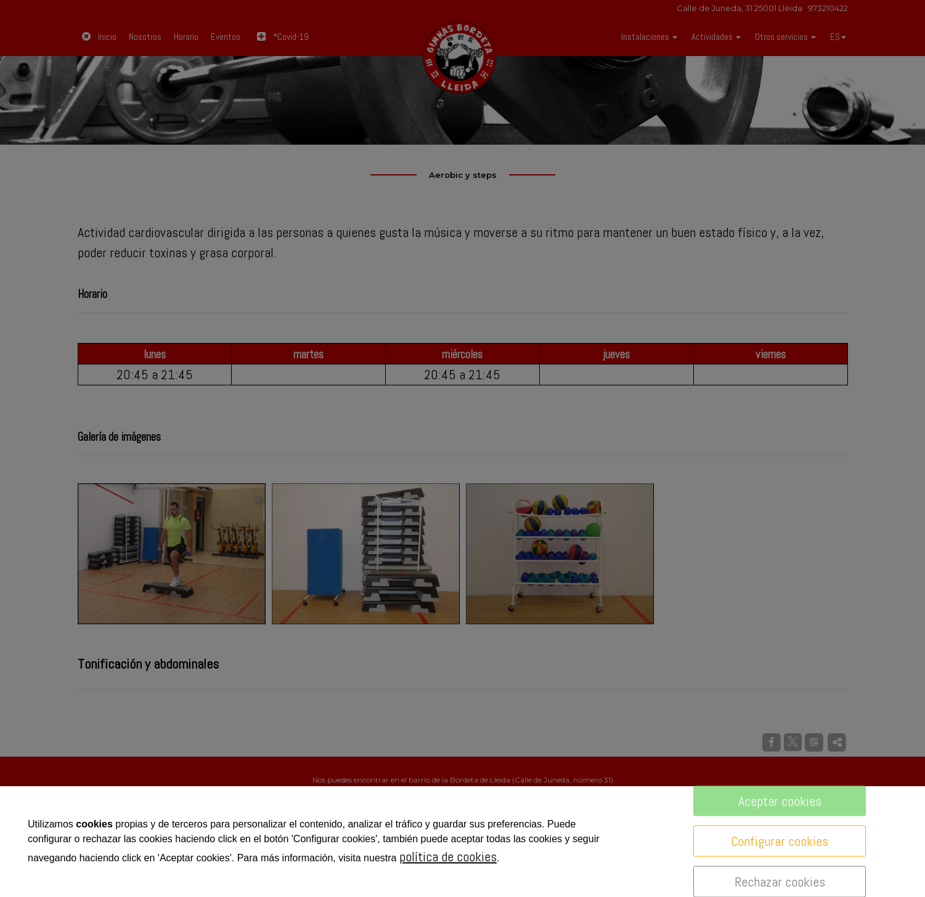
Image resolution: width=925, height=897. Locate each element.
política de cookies (448, 856)
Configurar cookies (779, 841)
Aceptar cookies (779, 801)
